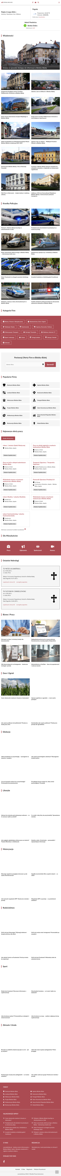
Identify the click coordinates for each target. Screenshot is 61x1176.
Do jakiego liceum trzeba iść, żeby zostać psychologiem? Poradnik (42, 782)
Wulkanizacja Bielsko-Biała (14, 415)
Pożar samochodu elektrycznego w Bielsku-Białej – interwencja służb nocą (15, 253)
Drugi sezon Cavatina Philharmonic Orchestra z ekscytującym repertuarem (44, 117)
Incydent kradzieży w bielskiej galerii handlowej (44, 277)
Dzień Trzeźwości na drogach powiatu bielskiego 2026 (44, 1128)
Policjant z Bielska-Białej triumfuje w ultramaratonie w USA (11, 228)
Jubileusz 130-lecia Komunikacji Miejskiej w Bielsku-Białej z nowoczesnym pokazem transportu (43, 194)
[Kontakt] (35, 2)
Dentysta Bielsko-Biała (13, 385)
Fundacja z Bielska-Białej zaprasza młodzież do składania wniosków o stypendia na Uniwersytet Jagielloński (44, 168)
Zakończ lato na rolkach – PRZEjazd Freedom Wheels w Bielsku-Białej (44, 142)
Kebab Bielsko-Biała (43, 423)
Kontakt (17, 1169)
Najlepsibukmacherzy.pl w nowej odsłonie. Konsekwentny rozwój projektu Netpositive (43, 640)
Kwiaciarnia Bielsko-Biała (44, 392)
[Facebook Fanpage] (32, 2)
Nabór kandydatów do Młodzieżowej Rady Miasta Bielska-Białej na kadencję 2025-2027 (15, 142)
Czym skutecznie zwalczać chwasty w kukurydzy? (15, 698)
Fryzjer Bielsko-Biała (13, 408)
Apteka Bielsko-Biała (43, 385)
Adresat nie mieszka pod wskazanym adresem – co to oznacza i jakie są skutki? (15, 815)
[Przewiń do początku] (57, 1172)
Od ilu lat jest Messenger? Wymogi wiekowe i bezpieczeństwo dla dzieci (14, 933)
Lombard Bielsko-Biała (13, 392)
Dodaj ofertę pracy (8, 438)
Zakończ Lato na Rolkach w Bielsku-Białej (43, 91)
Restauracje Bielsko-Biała (14, 423)
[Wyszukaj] (38, 2)
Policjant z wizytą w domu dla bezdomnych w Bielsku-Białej (45, 1133)
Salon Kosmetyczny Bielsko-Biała (46, 408)
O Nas (23, 1169)
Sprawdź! (50, 364)
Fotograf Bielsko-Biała (43, 400)
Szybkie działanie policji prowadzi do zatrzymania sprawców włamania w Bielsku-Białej (45, 302)
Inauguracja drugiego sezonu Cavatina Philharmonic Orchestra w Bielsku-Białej (12, 92)
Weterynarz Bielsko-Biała (14, 400)
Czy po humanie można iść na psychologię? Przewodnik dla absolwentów (13, 782)
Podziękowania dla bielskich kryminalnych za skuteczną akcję (16, 1123)
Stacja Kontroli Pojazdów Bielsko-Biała (46, 415)
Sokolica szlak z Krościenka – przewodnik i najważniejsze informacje (43, 840)
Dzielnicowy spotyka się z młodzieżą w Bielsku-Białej (16, 1128)
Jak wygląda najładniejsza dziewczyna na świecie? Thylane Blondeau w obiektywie (15, 840)
